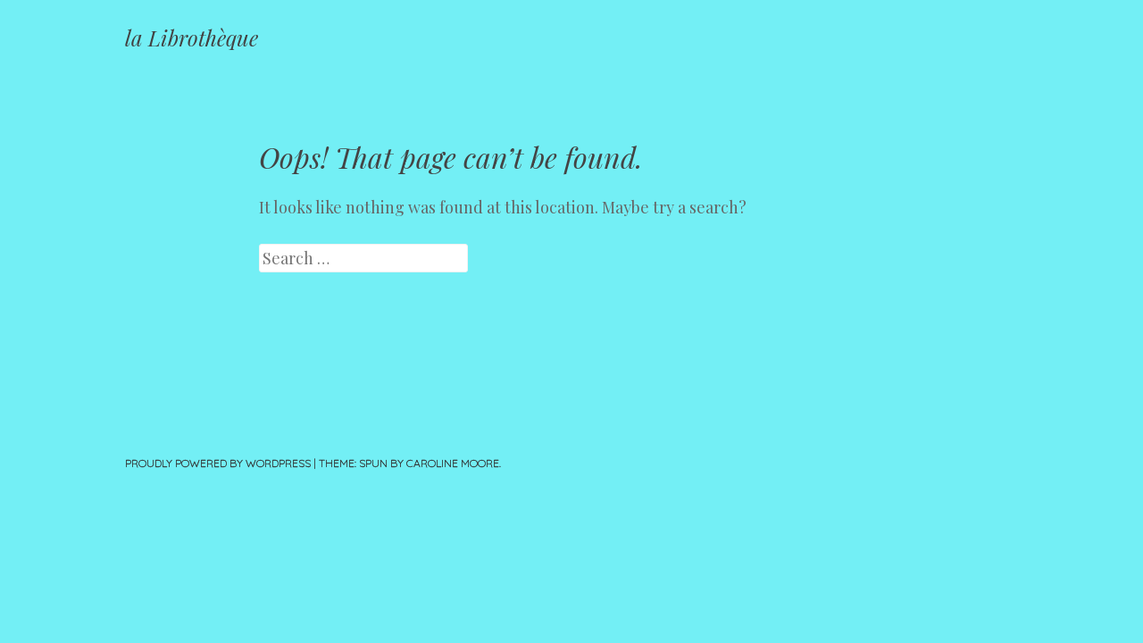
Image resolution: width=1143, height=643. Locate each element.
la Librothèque (191, 37)
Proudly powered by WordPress (218, 463)
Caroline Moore (452, 463)
